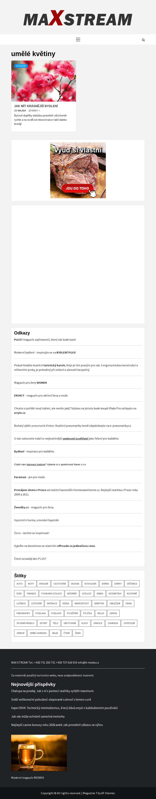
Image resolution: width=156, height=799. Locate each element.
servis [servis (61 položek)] (113, 613)
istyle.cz (19, 413)
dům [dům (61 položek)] (19, 593)
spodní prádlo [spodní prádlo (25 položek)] (25, 623)
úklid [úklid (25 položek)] (55, 633)
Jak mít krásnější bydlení (36, 106)
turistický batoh (54, 365)
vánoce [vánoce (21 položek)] (97, 623)
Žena (17, 533)
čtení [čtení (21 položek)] (67, 633)
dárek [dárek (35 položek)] (105, 583)
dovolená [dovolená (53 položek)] (90, 583)
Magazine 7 (90, 793)
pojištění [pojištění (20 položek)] (72, 613)
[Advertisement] (42, 264)
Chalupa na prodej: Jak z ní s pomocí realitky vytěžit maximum (52, 691)
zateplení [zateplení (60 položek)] (129, 623)
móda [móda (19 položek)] (66, 603)
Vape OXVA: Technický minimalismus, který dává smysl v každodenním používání (64, 708)
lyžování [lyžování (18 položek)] (36, 603)
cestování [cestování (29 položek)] (59, 583)
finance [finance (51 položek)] (31, 593)
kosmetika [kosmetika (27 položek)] (115, 593)
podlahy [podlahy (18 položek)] (56, 613)
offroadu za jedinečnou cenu (76, 546)
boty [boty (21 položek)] (31, 583)
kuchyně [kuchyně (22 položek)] (132, 593)
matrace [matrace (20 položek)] (52, 603)
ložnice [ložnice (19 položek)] (21, 603)
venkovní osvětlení (75, 438)
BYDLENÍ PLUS (65, 352)
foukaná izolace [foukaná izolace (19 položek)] (51, 593)
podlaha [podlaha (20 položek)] (40, 613)
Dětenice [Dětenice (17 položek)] (132, 583)
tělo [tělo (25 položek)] (55, 623)
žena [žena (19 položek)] (78, 633)
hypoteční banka (24, 520)
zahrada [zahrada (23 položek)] (113, 623)
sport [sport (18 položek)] (43, 623)
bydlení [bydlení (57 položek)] (43, 583)
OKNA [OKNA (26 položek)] (129, 603)
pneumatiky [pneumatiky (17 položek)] (23, 613)
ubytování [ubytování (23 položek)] (70, 623)
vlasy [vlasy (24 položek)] (84, 623)
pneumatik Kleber (42, 425)
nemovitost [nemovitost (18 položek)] (82, 603)
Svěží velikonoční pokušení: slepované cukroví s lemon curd (51, 699)
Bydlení (21, 66)
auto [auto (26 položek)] (20, 583)
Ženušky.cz (21, 507)
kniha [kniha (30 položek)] (100, 593)
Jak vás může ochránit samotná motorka (37, 716)
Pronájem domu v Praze (30, 490)
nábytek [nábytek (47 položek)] (99, 603)
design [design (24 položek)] (75, 583)
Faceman (20, 477)
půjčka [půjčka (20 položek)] (87, 613)
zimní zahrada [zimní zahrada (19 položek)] (38, 633)
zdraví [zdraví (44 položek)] (20, 633)
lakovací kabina (36, 464)
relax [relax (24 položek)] (101, 613)
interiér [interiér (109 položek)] (72, 593)
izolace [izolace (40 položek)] (86, 593)
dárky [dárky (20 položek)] (118, 583)
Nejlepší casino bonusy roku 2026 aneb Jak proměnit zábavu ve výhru (57, 725)
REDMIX (39, 777)
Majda (22, 110)
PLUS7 (42, 558)
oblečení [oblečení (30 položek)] (115, 603)
